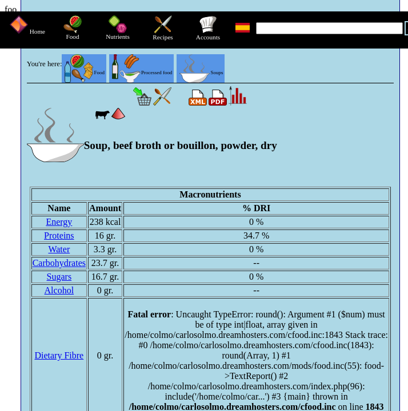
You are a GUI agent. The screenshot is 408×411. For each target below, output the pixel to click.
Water (59, 249)
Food (72, 33)
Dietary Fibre (58, 355)
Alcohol (59, 290)
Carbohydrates (59, 263)
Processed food (142, 72)
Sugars (59, 276)
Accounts (208, 34)
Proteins (59, 235)
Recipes (163, 34)
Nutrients (118, 33)
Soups (201, 72)
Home (27, 31)
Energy (59, 222)
